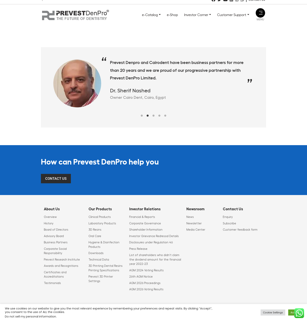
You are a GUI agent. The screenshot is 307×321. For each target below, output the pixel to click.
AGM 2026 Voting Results (146, 289)
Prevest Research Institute (62, 259)
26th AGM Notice (141, 276)
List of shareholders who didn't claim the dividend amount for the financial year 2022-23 (155, 259)
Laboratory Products (102, 223)
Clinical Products (99, 217)
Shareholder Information (146, 229)
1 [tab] (142, 116)
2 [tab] (148, 116)
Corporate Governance (145, 223)
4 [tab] (159, 116)
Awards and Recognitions (61, 265)
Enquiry (228, 217)
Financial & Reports (142, 217)
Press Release (138, 248)
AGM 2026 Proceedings (145, 283)
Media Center (195, 229)
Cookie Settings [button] (273, 312)
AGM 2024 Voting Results (146, 270)
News (190, 217)
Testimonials (52, 283)
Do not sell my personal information (30, 316)
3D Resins (94, 229)
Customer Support (231, 15)
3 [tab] (153, 116)
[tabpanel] (153, 83)
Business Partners (56, 242)
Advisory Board (54, 236)
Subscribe (229, 223)
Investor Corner (196, 15)
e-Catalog (150, 15)
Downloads (96, 253)
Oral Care (94, 236)
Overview (50, 217)
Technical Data (98, 259)
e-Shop (172, 15)
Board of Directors (56, 229)
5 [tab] (165, 116)
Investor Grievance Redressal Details (154, 236)
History (48, 223)
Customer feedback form (240, 229)
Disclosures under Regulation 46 (151, 242)
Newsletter (194, 223)
